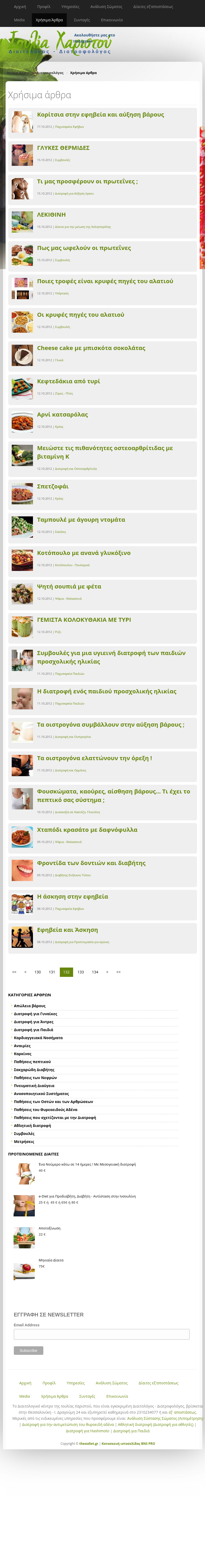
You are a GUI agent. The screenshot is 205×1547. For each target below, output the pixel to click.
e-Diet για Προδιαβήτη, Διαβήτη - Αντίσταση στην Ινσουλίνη (87, 1196)
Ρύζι (58, 632)
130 (38, 971)
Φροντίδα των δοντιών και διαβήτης (91, 863)
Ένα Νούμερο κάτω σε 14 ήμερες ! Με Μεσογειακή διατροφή (87, 1164)
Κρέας (59, 427)
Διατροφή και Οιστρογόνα (73, 737)
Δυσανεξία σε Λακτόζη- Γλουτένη (77, 812)
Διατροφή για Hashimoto (87, 1430)
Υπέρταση (62, 293)
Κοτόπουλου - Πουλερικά (72, 565)
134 (95, 971)
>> (118, 971)
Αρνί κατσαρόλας (62, 414)
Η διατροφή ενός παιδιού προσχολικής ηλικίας (107, 691)
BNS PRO (147, 1443)
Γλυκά (59, 360)
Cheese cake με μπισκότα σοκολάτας (91, 348)
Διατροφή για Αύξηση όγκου (74, 193)
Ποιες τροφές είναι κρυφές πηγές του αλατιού (105, 281)
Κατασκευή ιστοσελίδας (121, 1443)
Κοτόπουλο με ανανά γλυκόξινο (84, 553)
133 (81, 971)
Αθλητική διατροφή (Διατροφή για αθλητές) (156, 1424)
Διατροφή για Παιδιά (131, 1430)
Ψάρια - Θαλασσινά (68, 598)
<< (14, 971)
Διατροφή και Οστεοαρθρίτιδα (76, 469)
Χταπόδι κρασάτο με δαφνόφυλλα (87, 829)
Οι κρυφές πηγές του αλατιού (80, 314)
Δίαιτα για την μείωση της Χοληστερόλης (83, 227)
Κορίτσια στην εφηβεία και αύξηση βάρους (100, 114)
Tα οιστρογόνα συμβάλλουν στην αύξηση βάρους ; (111, 724)
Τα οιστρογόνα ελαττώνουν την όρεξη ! (94, 758)
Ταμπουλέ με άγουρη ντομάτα (81, 519)
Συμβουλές (62, 160)
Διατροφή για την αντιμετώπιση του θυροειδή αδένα (68, 1424)
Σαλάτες (60, 532)
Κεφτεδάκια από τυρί (68, 381)
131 (52, 971)
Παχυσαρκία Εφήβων (69, 127)
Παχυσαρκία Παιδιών (69, 674)
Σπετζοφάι (53, 486)
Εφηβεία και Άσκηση (67, 929)
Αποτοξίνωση (50, 1228)
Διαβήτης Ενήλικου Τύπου (73, 875)
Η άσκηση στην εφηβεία (72, 896)
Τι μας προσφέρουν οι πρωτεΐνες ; (87, 181)
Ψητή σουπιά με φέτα (69, 586)
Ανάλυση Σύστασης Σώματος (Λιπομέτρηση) (165, 1418)
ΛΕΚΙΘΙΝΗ (51, 214)
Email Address (27, 1325)
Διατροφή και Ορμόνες (70, 770)
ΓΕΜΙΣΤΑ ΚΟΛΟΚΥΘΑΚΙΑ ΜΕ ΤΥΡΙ (84, 619)
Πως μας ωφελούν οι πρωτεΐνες (84, 248)
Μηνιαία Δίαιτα (51, 1260)
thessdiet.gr (88, 1443)
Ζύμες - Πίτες (64, 393)
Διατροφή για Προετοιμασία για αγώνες (82, 942)
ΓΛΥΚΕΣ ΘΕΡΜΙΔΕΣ (63, 147)
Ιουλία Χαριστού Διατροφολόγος (35, 72)
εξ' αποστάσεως (182, 1412)
